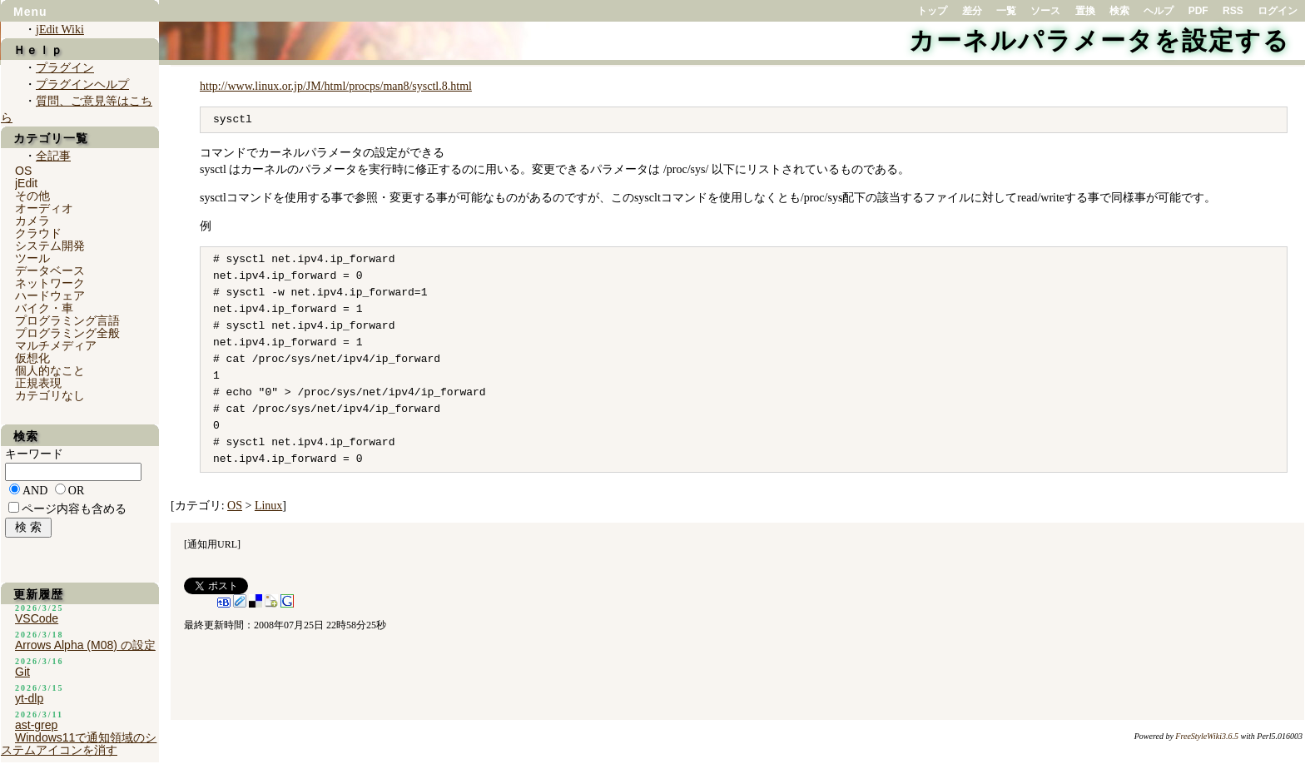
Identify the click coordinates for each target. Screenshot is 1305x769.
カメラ (32, 220)
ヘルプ (1159, 11)
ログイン (1278, 11)
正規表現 (38, 382)
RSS (1233, 11)
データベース (50, 270)
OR (76, 490)
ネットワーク (50, 283)
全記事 (53, 156)
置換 (1085, 11)
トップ (932, 11)
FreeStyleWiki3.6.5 (1206, 736)
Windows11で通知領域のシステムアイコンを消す (78, 744)
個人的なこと (50, 370)
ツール (32, 258)
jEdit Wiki (60, 29)
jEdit (26, 183)
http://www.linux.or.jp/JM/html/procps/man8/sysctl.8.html (336, 86)
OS (234, 505)
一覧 (1006, 11)
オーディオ (44, 208)
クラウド (38, 233)
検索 (1119, 11)
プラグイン (65, 68)
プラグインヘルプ (82, 84)
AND (34, 490)
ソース (1045, 11)
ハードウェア (50, 295)
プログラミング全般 (67, 333)
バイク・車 (44, 308)
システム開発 (50, 245)
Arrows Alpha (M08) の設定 (85, 645)
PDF (1198, 11)
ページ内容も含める (74, 509)
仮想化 (32, 358)
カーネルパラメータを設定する (1099, 40)
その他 (32, 195)
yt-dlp (29, 698)
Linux (268, 505)
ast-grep (36, 725)
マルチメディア (56, 345)
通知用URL (212, 544)
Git (22, 671)
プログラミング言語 (67, 320)
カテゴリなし (50, 395)
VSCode (36, 618)
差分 (972, 11)
